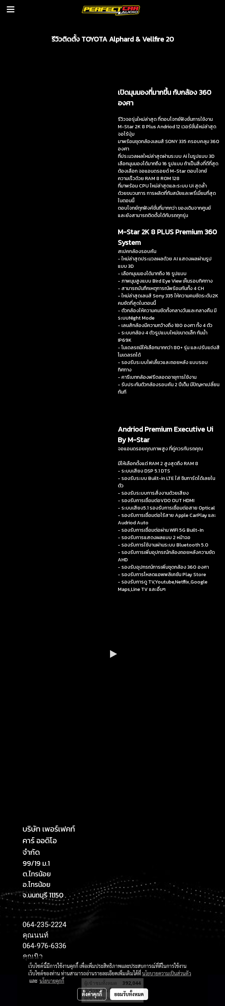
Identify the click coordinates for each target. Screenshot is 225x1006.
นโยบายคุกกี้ (51, 980)
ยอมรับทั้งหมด (129, 994)
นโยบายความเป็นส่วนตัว (166, 973)
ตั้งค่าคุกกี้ (92, 994)
